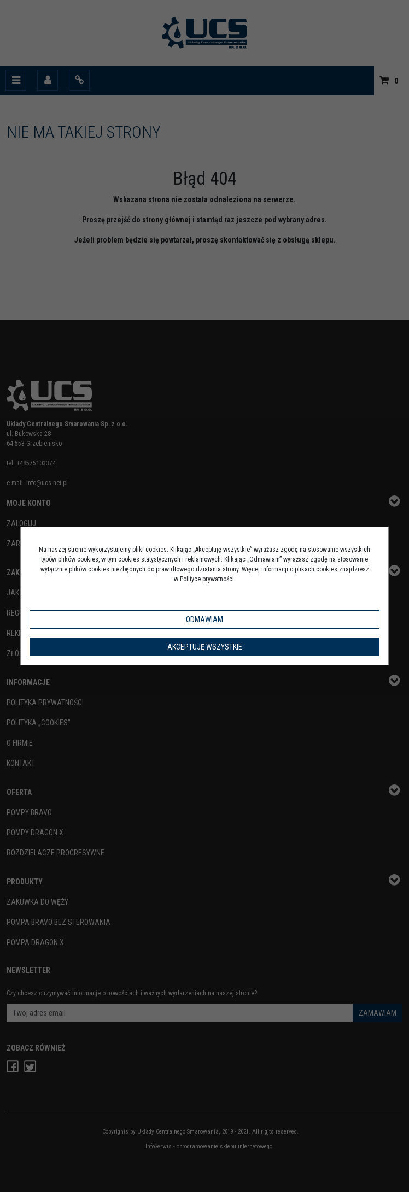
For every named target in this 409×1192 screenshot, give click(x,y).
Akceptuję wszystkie (204, 646)
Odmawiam (204, 619)
